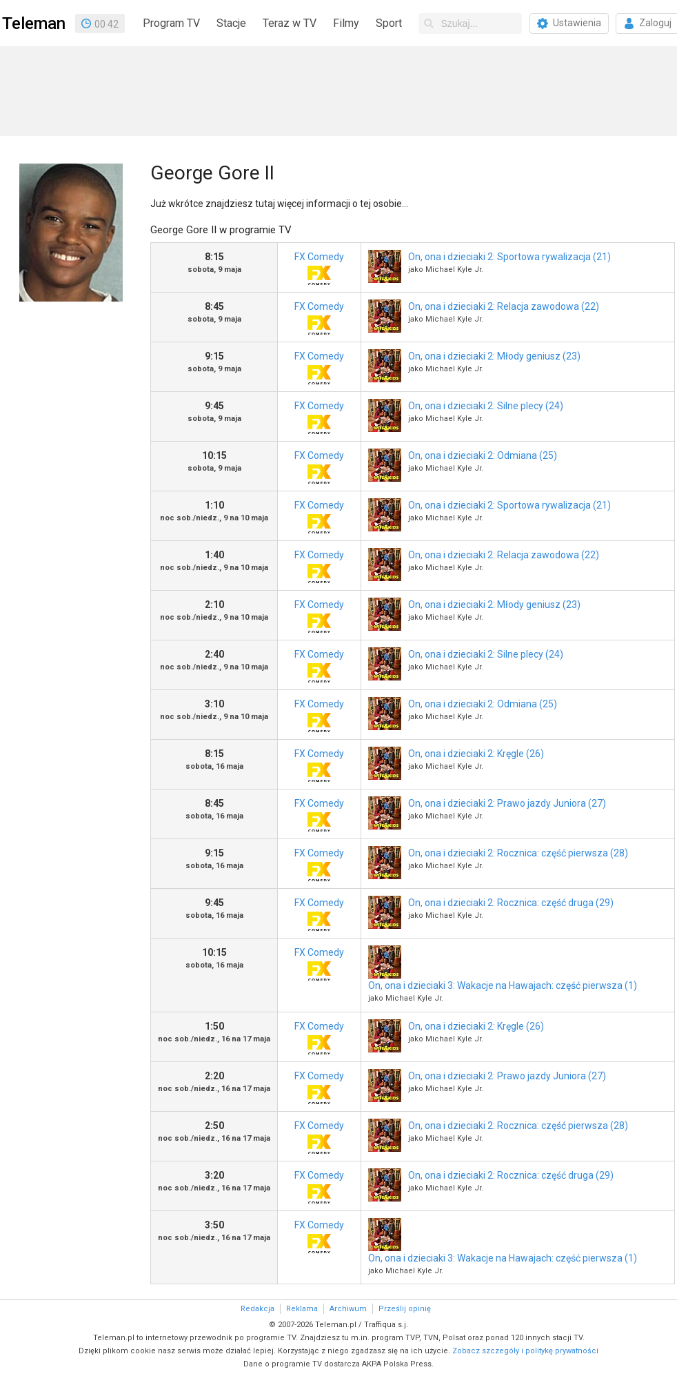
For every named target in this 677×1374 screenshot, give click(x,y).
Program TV (171, 23)
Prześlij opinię (404, 1308)
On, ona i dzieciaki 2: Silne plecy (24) (485, 405)
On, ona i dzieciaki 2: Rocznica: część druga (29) (511, 902)
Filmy (346, 23)
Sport (389, 23)
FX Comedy (319, 268)
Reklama (302, 1308)
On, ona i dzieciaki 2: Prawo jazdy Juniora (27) (507, 803)
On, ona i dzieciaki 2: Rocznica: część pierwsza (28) (518, 852)
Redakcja (257, 1308)
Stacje (231, 23)
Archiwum (348, 1308)
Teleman (33, 23)
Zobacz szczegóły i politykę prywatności (525, 1350)
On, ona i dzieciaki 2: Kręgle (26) (476, 753)
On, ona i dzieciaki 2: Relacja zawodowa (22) (503, 306)
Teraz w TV (289, 23)
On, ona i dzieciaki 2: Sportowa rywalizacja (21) (509, 256)
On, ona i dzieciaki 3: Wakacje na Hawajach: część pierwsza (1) (502, 985)
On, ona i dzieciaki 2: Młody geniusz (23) (494, 356)
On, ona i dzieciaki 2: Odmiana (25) (482, 455)
